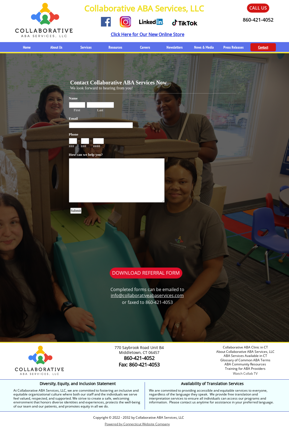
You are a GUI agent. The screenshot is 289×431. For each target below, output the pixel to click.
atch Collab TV (247, 373)
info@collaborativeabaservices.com (147, 295)
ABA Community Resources (245, 364)
